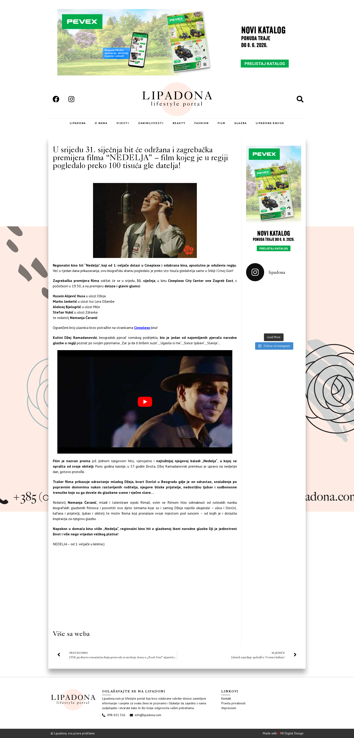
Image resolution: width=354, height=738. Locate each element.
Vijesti (122, 123)
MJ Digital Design (291, 733)
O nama (101, 123)
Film (221, 123)
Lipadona (78, 123)
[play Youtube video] (145, 402)
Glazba (240, 123)
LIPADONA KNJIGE (270, 123)
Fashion (201, 123)
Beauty (179, 123)
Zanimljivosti (151, 123)
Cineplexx (142, 327)
